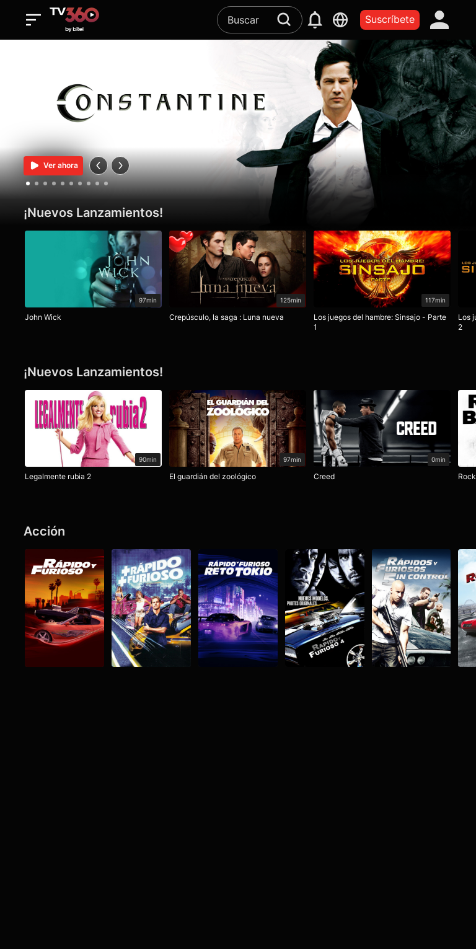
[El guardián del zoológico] (237, 438)
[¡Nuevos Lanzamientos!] (238, 213)
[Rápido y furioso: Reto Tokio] (238, 608)
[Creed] (382, 438)
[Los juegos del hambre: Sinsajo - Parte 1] (382, 284)
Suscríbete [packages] (390, 19)
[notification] (315, 19)
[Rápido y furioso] (64, 608)
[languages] (340, 19)
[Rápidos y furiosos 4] (324, 608)
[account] (439, 19)
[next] (120, 165)
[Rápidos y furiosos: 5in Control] (411, 608)
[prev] (98, 165)
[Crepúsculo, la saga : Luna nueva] (237, 279)
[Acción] (238, 532)
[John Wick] (93, 279)
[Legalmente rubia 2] (93, 438)
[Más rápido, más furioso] (151, 608)
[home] (74, 20)
